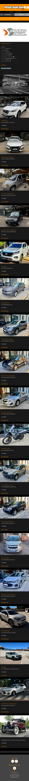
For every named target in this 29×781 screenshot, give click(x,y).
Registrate (18, 12)
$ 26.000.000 (4, 712)
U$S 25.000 (4, 347)
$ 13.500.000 (4, 420)
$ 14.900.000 (4, 238)
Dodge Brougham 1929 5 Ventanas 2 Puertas (13, 740)
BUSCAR (21, 14)
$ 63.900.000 (4, 274)
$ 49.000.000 (5, 639)
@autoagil (8, 59)
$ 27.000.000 (4, 165)
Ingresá (11, 12)
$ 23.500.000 (4, 602)
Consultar (4, 675)
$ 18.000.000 (4, 566)
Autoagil (3, 125)
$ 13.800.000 (4, 457)
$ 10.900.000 (4, 201)
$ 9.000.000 (4, 493)
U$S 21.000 (4, 529)
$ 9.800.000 (4, 384)
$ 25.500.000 (4, 129)
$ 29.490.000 (5, 311)
